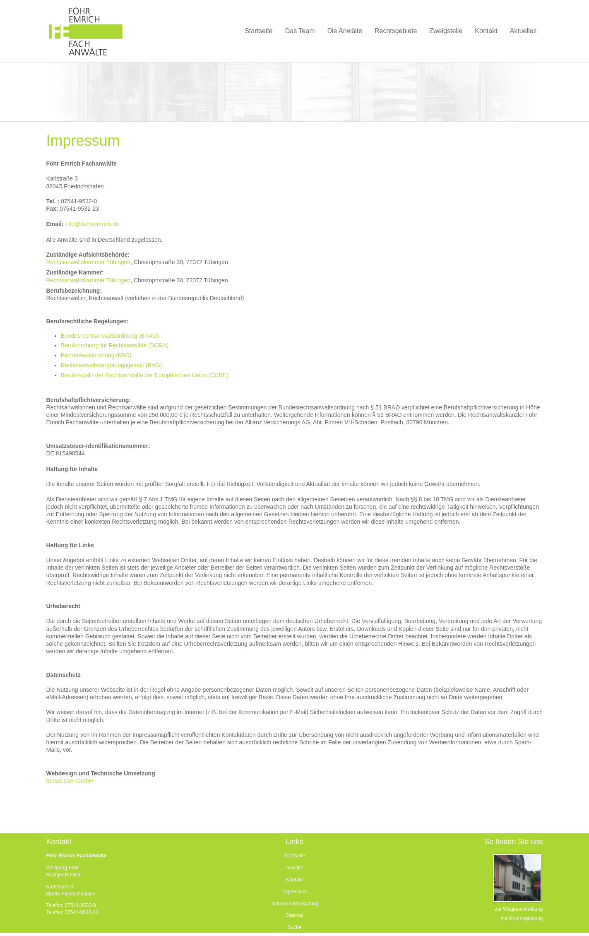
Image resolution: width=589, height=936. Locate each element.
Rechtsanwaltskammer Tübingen (88, 262)
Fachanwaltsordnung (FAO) (96, 355)
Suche (294, 927)
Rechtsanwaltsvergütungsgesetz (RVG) (111, 365)
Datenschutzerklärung (294, 904)
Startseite (294, 856)
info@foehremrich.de (92, 224)
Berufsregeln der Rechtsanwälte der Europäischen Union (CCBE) (144, 375)
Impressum (294, 892)
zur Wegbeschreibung (519, 909)
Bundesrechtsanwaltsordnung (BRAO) (110, 335)
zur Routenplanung (522, 919)
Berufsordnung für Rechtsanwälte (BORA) (115, 345)
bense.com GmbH (69, 780)
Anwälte (294, 868)
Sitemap (294, 915)
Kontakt (294, 880)
